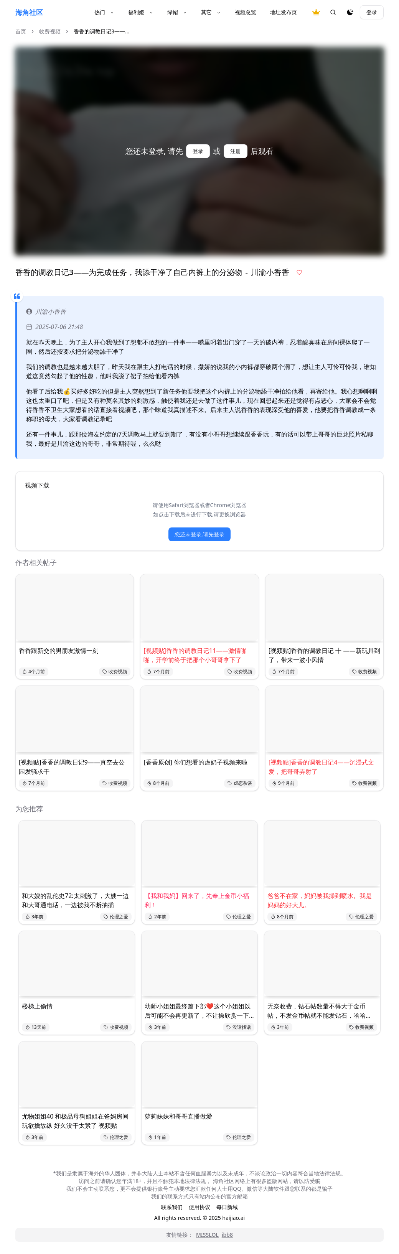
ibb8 (227, 1234)
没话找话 (238, 1027)
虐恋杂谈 (240, 783)
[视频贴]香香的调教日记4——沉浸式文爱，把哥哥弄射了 (321, 767)
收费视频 (50, 31)
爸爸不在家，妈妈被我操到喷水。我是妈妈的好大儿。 (319, 900)
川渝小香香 (46, 311)
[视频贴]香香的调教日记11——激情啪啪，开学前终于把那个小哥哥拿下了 (195, 655)
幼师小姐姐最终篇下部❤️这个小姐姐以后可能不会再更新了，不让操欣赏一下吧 (198, 1011)
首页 (20, 31)
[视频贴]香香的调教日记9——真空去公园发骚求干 (72, 767)
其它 (211, 12)
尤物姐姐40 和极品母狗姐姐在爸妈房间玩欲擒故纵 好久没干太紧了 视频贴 (75, 1121)
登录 (371, 12)
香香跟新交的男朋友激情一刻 (59, 650)
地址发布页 (283, 12)
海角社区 (29, 12)
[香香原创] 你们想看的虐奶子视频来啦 (195, 762)
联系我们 (172, 1207)
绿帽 (177, 12)
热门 (104, 12)
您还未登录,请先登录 (199, 534)
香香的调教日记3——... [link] (101, 31)
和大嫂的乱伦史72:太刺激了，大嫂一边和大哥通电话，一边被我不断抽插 (75, 900)
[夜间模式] (350, 12)
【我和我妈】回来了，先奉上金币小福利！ (197, 900)
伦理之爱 (116, 916)
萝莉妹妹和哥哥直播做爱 (178, 1116)
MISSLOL (207, 1234)
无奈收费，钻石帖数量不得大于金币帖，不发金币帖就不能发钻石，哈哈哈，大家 (316, 1011)
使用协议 (199, 1207)
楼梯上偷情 (37, 1006)
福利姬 (140, 12)
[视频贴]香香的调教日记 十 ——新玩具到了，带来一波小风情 (324, 655)
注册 (235, 151)
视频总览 (245, 12)
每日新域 (227, 1207)
